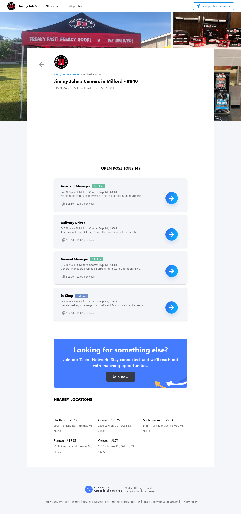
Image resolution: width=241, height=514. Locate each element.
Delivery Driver (73, 222)
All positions (77, 6)
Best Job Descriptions (96, 502)
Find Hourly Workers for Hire (61, 502)
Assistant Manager (75, 186)
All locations (53, 6)
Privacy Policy (189, 502)
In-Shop (67, 295)
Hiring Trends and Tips (126, 502)
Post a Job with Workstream (160, 502)
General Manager (74, 259)
